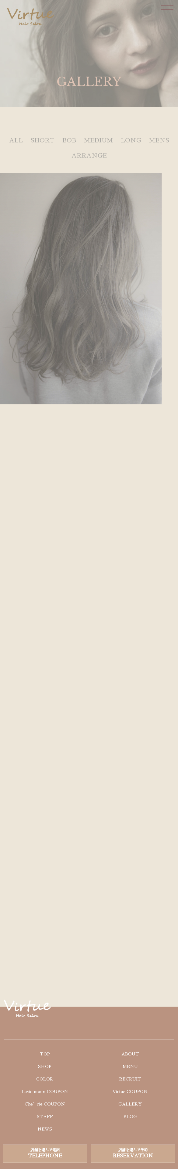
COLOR (44, 1079)
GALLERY (130, 1104)
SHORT (42, 144)
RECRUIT (130, 1079)
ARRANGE (89, 159)
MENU (130, 1066)
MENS (159, 144)
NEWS (44, 1129)
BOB (69, 144)
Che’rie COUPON (45, 1104)
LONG (131, 144)
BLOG (130, 1116)
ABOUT (130, 1054)
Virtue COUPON (130, 1091)
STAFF (45, 1116)
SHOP (44, 1066)
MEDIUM (98, 144)
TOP (45, 1054)
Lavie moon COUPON (45, 1091)
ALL (16, 144)
